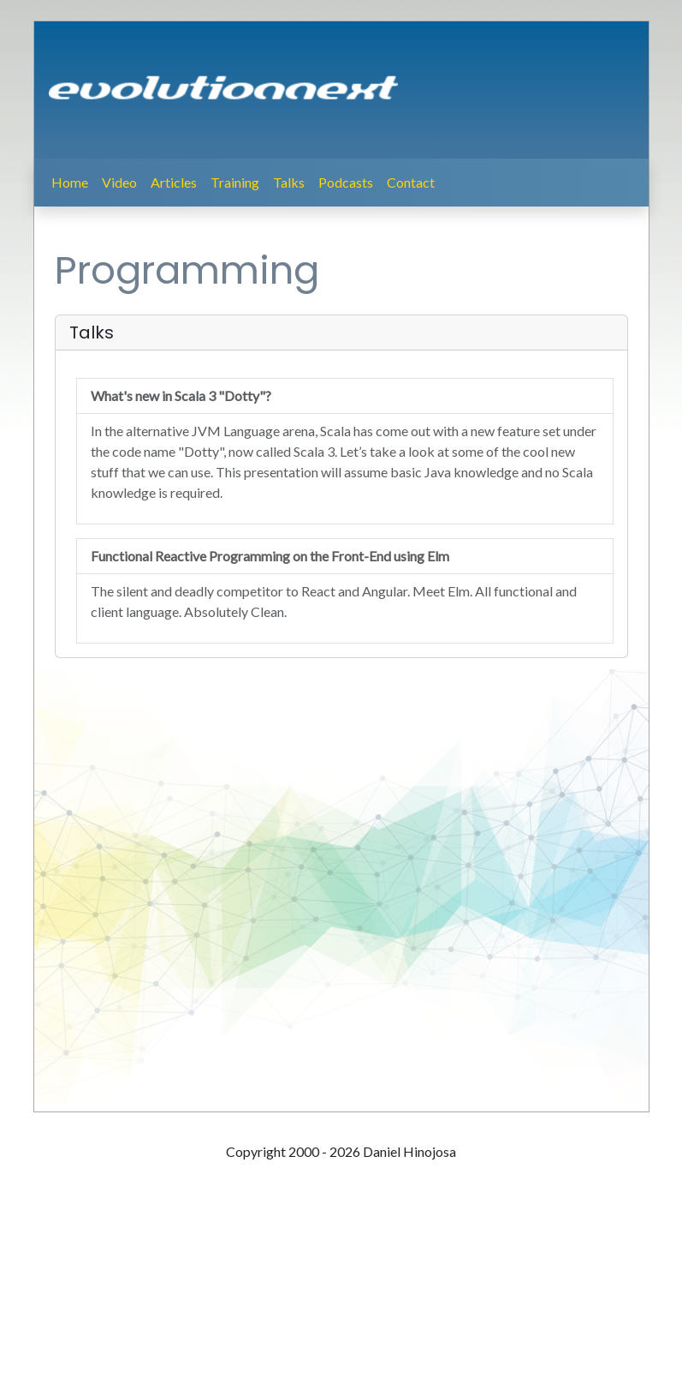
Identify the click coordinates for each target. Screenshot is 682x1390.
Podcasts (345, 182)
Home (69, 182)
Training (235, 182)
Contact (411, 182)
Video (119, 182)
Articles (174, 182)
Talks (289, 182)
